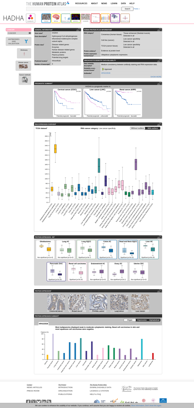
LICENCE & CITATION (99, 391)
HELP (132, 3)
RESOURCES (81, 3)
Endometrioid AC (98, 272)
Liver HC (149, 250)
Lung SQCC (86, 250)
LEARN (114, 3)
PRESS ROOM (33, 391)
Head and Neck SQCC (128, 250)
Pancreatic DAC (56, 272)
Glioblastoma (45, 250)
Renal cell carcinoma (77, 272)
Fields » (137, 9)
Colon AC (107, 250)
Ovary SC (118, 272)
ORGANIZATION (65, 391)
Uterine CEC (139, 272)
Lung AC (65, 250)
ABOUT (94, 3)
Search (127, 9)
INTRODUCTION (65, 387)
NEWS (104, 3)
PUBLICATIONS (65, 394)
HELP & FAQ (95, 394)
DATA (123, 3)
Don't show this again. (153, 406)
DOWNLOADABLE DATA (100, 387)
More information (137, 406)
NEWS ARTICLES (34, 387)
